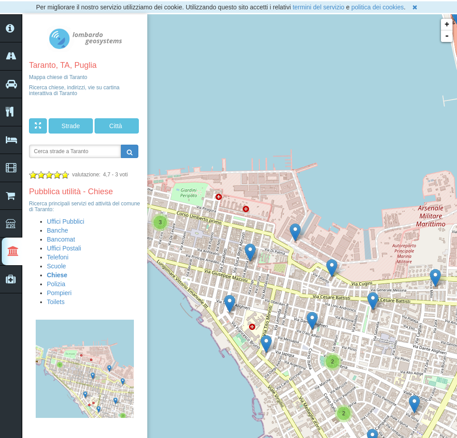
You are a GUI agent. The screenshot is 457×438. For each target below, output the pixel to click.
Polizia (56, 284)
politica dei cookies (377, 7)
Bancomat (61, 239)
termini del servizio (319, 7)
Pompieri (59, 292)
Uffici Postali (64, 248)
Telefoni (57, 257)
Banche (57, 230)
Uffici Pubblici (65, 221)
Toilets (56, 301)
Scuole (56, 266)
